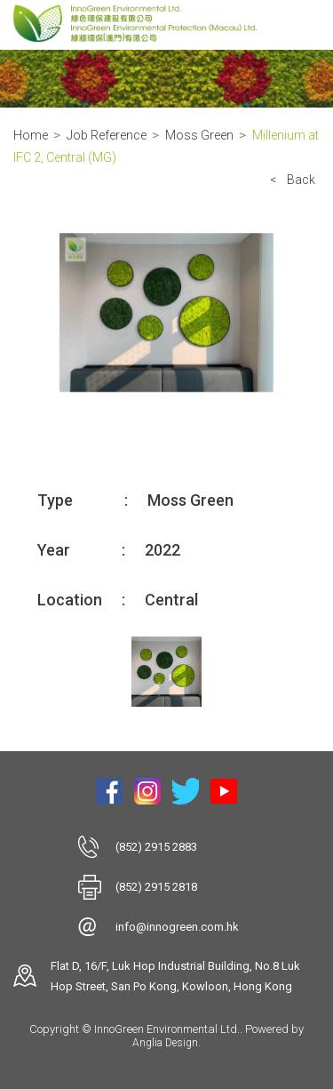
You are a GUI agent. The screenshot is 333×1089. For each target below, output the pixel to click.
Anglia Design (165, 1043)
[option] (166, 312)
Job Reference (107, 135)
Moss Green (199, 135)
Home (30, 135)
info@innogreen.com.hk (177, 926)
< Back (292, 179)
